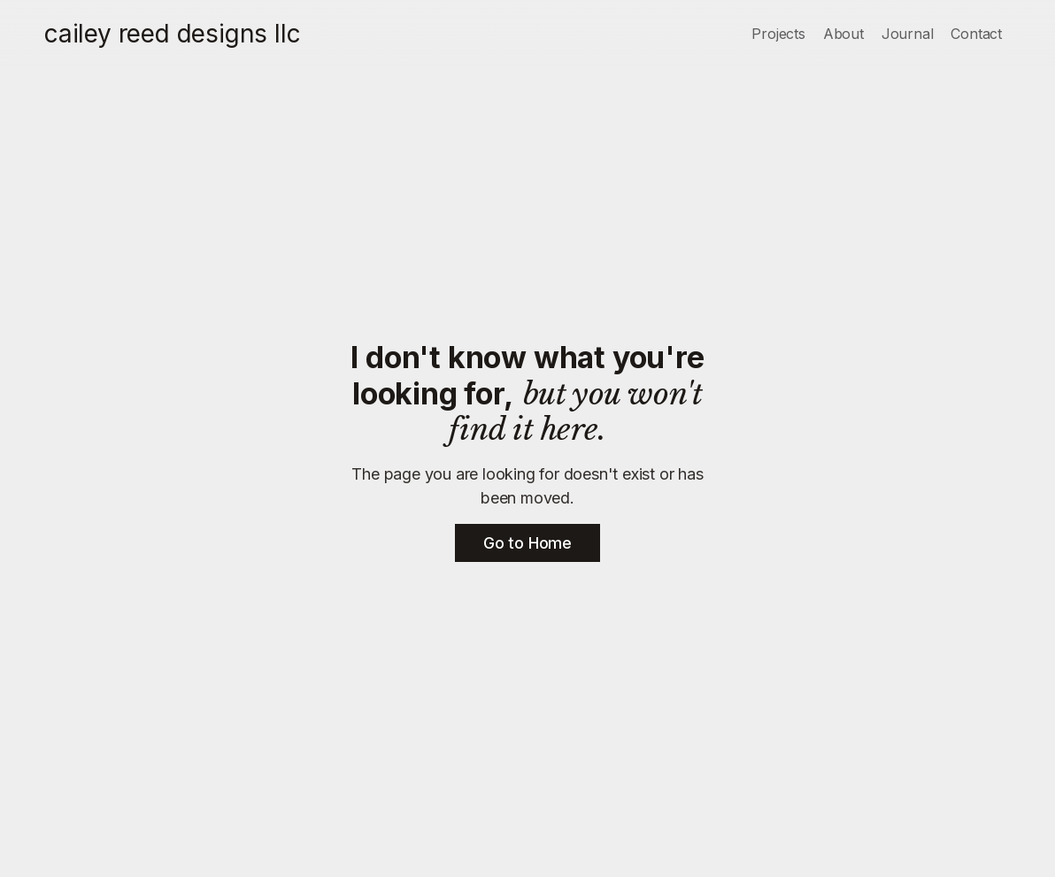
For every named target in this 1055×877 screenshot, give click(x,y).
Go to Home (527, 543)
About (843, 33)
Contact (976, 33)
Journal (908, 33)
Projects (778, 33)
